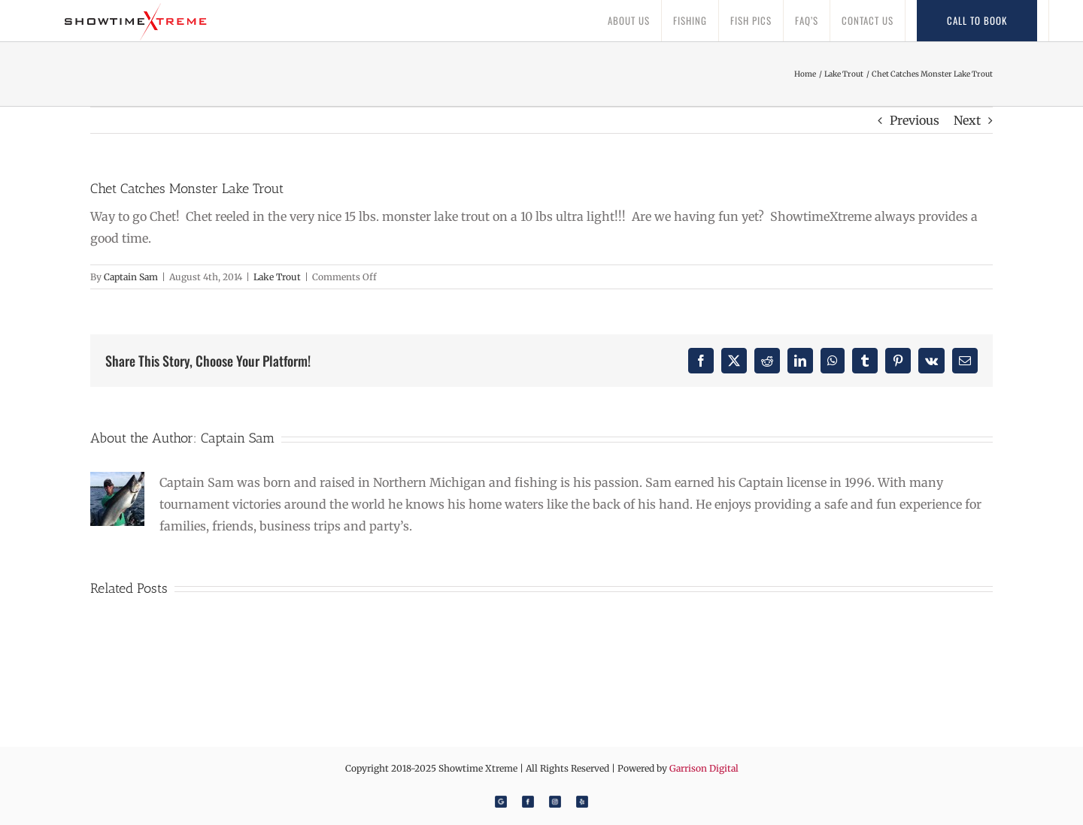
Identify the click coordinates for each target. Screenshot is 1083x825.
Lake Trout (277, 277)
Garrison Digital (704, 768)
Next (967, 120)
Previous (914, 120)
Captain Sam (131, 277)
